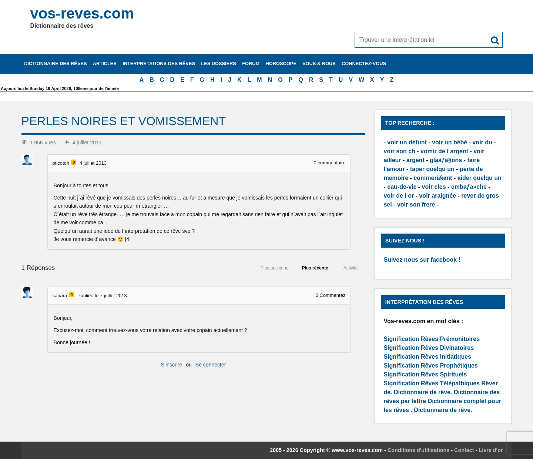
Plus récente (315, 268)
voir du (482, 142)
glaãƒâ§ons (446, 160)
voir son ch (399, 151)
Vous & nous (319, 63)
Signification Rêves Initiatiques (427, 357)
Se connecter (210, 365)
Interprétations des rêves (159, 63)
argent (415, 160)
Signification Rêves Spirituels (425, 374)
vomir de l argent (444, 151)
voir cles (434, 187)
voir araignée (437, 195)
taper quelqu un (432, 169)
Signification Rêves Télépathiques (432, 383)
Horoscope (281, 63)
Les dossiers (218, 63)
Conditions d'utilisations (418, 450)
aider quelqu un (479, 178)
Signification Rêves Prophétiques (430, 365)
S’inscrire (171, 365)
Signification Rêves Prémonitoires (431, 339)
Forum (250, 63)
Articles (105, 63)
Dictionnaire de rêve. (423, 392)
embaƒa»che (469, 187)
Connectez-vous (364, 63)
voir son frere (416, 204)
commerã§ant (432, 178)
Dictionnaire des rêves (55, 63)
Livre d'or (491, 450)
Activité (350, 268)
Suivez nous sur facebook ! (421, 260)
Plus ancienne (274, 268)
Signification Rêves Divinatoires (428, 348)
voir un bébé (449, 142)
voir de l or (398, 195)
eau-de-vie (401, 187)
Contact (464, 450)
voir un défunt (407, 142)
